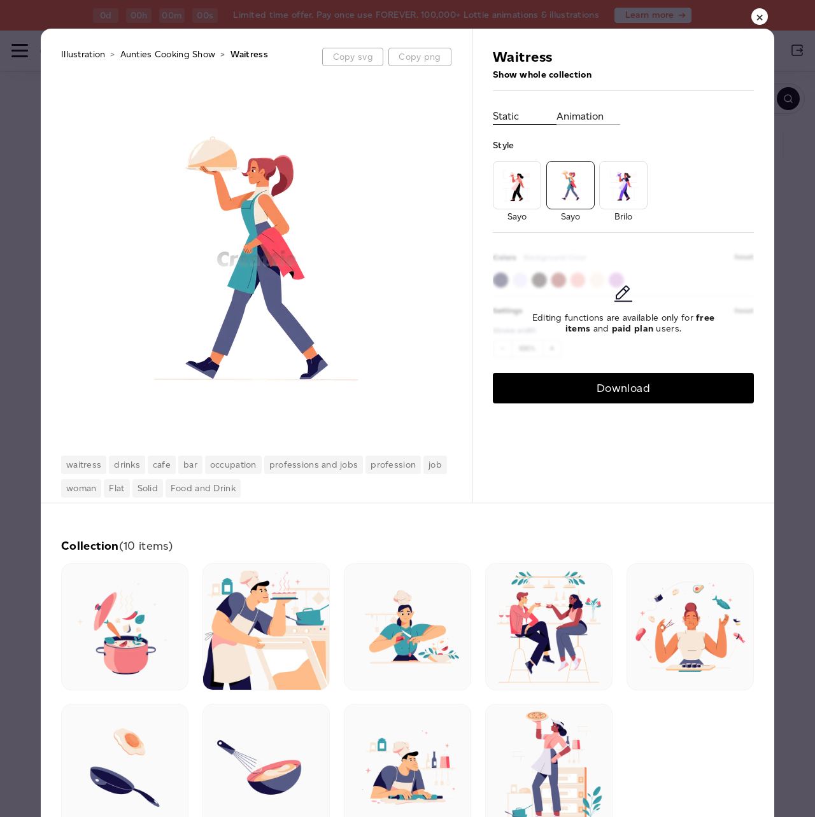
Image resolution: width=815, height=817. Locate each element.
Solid (148, 488)
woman (81, 488)
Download (623, 388)
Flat (116, 488)
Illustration (83, 54)
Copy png (420, 57)
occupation (233, 464)
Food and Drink (203, 488)
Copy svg (353, 57)
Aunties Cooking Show (168, 54)
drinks (127, 464)
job (435, 464)
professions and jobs (313, 464)
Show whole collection (542, 74)
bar (190, 464)
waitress (83, 464)
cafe (162, 464)
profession (393, 464)
